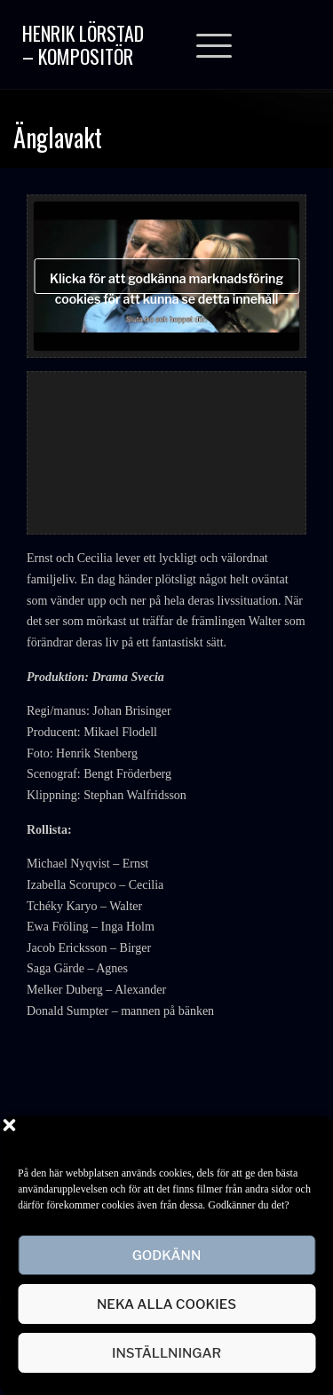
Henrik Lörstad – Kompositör (83, 44)
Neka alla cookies (166, 1304)
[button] (306, 1138)
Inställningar (166, 1353)
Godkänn (167, 1256)
